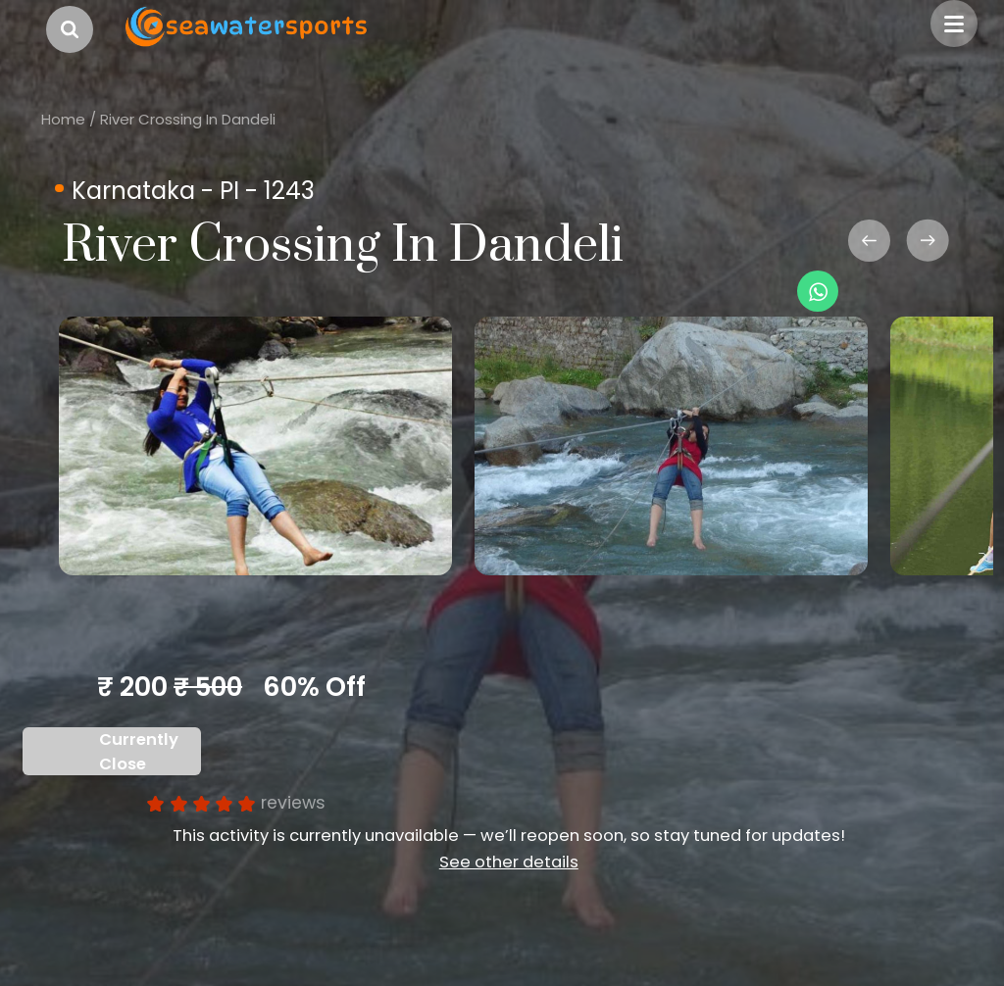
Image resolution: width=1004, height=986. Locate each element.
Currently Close (138, 751)
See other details (508, 862)
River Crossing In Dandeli (188, 119)
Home (63, 119)
